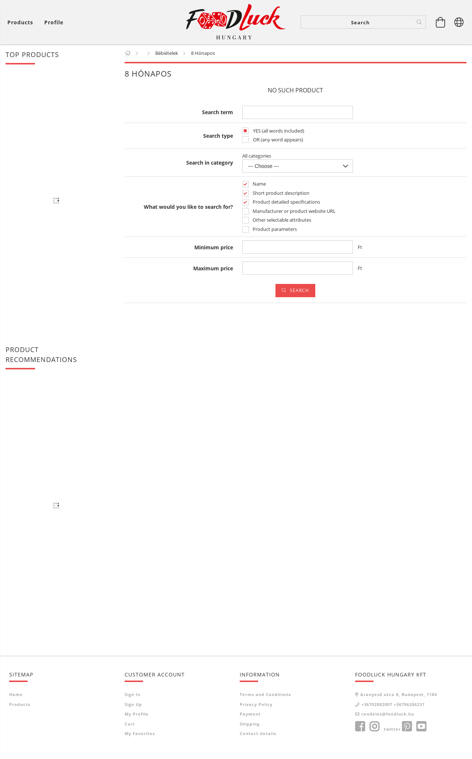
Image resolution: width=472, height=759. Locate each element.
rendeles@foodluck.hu (387, 714)
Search (299, 290)
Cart (130, 724)
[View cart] (440, 22)
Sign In (132, 694)
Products (19, 704)
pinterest (407, 726)
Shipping (250, 724)
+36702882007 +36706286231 (393, 704)
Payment (250, 714)
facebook (360, 726)
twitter (392, 729)
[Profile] (54, 22)
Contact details (258, 733)
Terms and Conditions (265, 694)
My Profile (137, 714)
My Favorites (140, 733)
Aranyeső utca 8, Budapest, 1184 (398, 694)
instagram (374, 726)
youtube (421, 726)
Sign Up (133, 704)
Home (16, 694)
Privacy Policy (256, 704)
